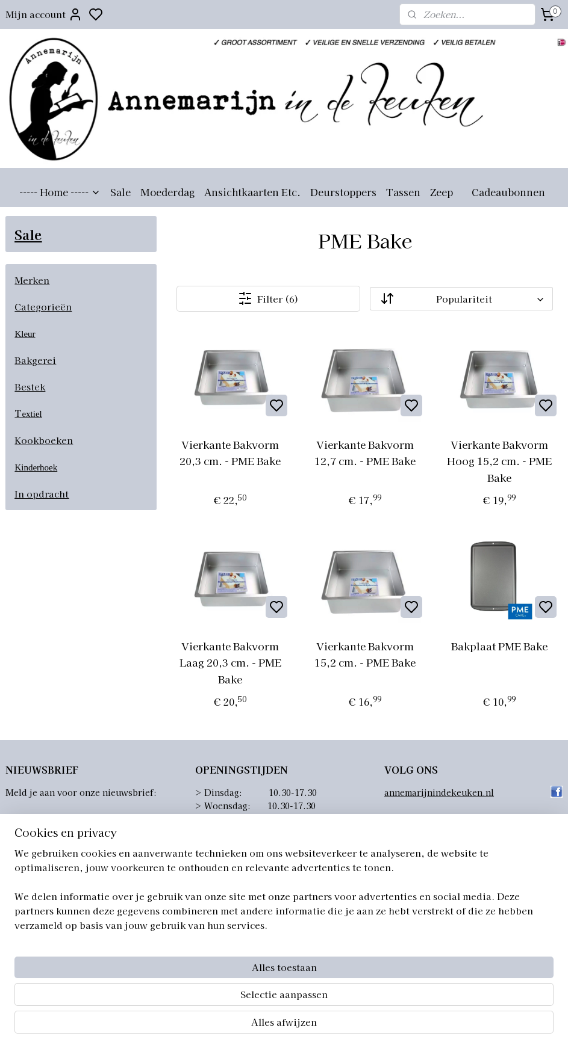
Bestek (29, 386)
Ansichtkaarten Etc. (252, 192)
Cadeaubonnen (508, 192)
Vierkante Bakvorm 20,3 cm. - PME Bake (230, 452)
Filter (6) (269, 298)
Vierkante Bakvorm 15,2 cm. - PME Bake (365, 654)
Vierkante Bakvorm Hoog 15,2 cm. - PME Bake (500, 460)
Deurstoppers (343, 192)
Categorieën (43, 306)
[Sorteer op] (462, 299)
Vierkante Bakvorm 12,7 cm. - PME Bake (365, 452)
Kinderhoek (35, 467)
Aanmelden (41, 821)
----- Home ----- (60, 192)
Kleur (24, 334)
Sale (120, 192)
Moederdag (167, 192)
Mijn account (44, 14)
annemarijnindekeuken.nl (439, 792)
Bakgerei (35, 360)
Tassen (403, 192)
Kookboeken (43, 440)
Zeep (441, 192)
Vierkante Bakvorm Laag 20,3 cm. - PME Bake (230, 662)
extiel (32, 414)
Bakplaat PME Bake (500, 645)
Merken (31, 280)
